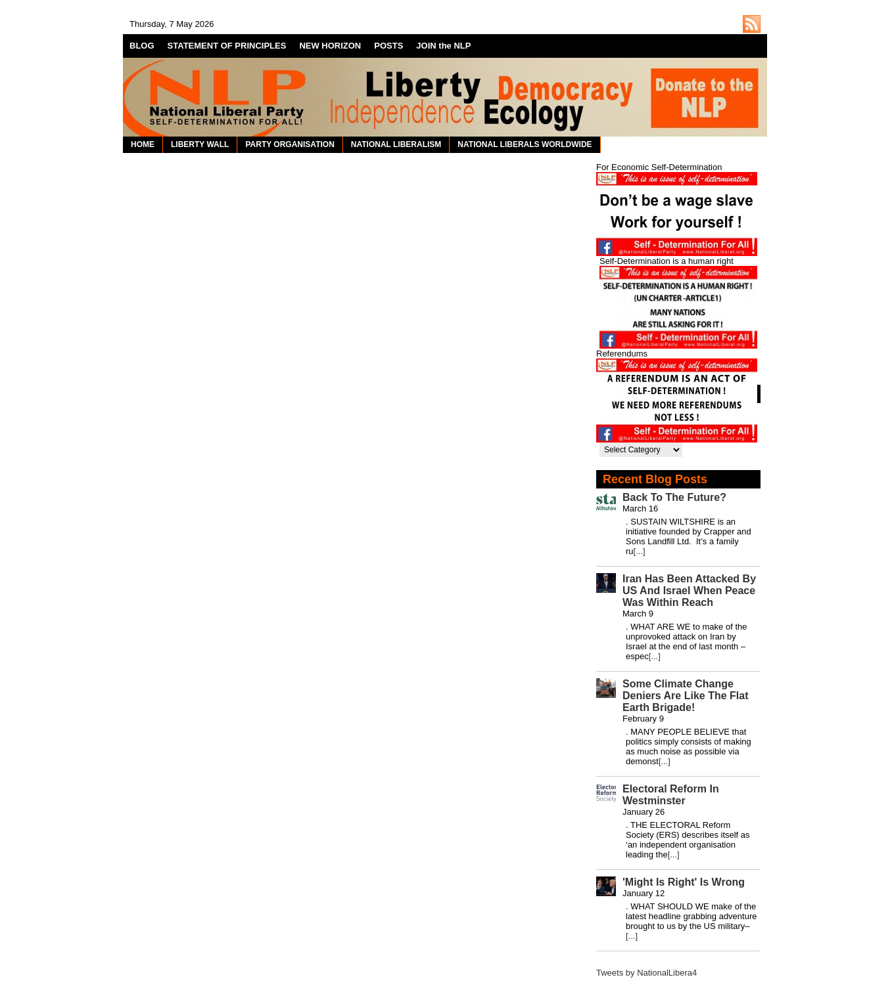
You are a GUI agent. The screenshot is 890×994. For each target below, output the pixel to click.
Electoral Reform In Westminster (670, 794)
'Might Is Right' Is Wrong (683, 882)
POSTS (388, 46)
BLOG (141, 46)
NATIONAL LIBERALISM (396, 144)
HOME (142, 144)
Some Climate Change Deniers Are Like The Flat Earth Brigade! (685, 695)
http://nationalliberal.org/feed (752, 24)
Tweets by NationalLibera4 (646, 973)
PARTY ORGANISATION (289, 144)
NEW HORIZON (330, 46)
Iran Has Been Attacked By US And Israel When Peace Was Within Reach (689, 590)
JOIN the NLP (443, 46)
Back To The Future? (674, 497)
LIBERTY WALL (200, 144)
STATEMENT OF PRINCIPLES (227, 46)
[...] (639, 551)
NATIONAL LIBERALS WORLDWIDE (524, 144)
